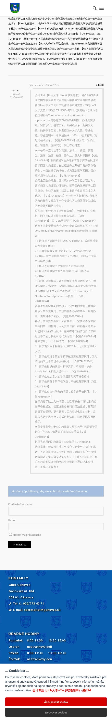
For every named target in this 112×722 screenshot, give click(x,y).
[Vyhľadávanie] (93, 8)
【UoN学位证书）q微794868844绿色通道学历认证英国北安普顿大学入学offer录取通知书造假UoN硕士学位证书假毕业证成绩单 (55, 18)
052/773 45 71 (33, 603)
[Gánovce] (46, 8)
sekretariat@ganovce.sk (42, 610)
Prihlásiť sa (19, 544)
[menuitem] (93, 8)
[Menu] (101, 8)
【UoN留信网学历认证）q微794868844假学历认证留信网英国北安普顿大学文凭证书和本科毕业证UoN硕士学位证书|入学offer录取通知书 (55, 53)
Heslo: (11, 520)
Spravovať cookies (56, 712)
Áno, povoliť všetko (56, 702)
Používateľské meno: (20, 504)
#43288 (100, 84)
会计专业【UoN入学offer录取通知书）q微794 (62, 690)
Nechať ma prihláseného (27, 535)
